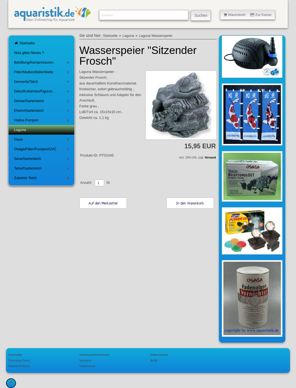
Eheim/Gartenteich (42, 111)
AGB (153, 360)
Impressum (87, 366)
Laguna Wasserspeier (155, 36)
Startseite (24, 43)
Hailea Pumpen (42, 121)
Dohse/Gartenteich (42, 102)
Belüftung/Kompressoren (42, 63)
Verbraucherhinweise (94, 354)
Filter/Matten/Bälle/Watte (42, 73)
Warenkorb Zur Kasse (248, 15)
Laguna (42, 131)
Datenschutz (159, 354)
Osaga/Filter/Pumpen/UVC (42, 150)
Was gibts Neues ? (29, 53)
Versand (210, 157)
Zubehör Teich (42, 179)
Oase (42, 140)
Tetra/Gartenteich (42, 169)
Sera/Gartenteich (42, 160)
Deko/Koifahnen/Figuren (42, 92)
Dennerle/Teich (42, 83)
